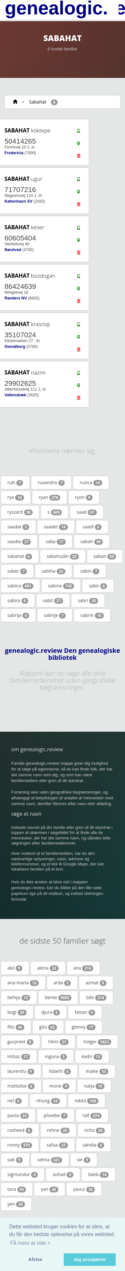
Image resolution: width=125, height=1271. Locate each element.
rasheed (19, 1130)
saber (17, 571)
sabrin (92, 615)
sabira (17, 600)
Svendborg (14, 346)
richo (94, 1130)
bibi (96, 997)
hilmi (58, 1042)
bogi (17, 1012)
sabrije (55, 615)
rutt (15, 482)
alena (48, 968)
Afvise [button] (35, 1259)
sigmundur (22, 1174)
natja (94, 1086)
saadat (18, 527)
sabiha (53, 571)
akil (14, 968)
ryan (49, 497)
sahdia (93, 1145)
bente (58, 997)
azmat (96, 983)
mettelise (21, 1086)
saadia (19, 541)
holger (97, 1042)
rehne (58, 1130)
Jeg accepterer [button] (89, 1259)
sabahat (19, 556)
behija (18, 997)
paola (18, 1115)
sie (84, 1160)
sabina (20, 586)
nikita (86, 1101)
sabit (53, 600)
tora (16, 1189)
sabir (98, 586)
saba (55, 541)
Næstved (12, 250)
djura (50, 1012)
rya (15, 497)
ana (83, 968)
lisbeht (60, 1071)
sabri (88, 600)
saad (86, 512)
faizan (85, 1012)
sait (15, 1160)
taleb (98, 1174)
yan (49, 1189)
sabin (89, 571)
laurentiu (20, 1071)
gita (48, 1027)
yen (16, 1204)
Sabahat (37, 102)
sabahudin (63, 556)
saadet (56, 527)
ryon (83, 497)
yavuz (84, 1189)
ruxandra (51, 482)
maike (97, 1071)
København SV (18, 201)
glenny (84, 1027)
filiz (15, 1027)
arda (62, 983)
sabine (61, 586)
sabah (91, 541)
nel (14, 1101)
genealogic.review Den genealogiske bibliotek (62, 654)
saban (105, 556)
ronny (19, 1145)
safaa (57, 1145)
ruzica (90, 482)
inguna (56, 1056)
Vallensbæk (15, 395)
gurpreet (20, 1042)
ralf (92, 1115)
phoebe (55, 1115)
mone (59, 1086)
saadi (92, 527)
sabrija (18, 615)
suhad (63, 1174)
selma (50, 1160)
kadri (92, 1056)
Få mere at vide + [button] (30, 1243)
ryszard (20, 512)
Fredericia (13, 153)
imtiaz (18, 1056)
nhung (48, 1101)
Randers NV (15, 298)
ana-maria (23, 983)
